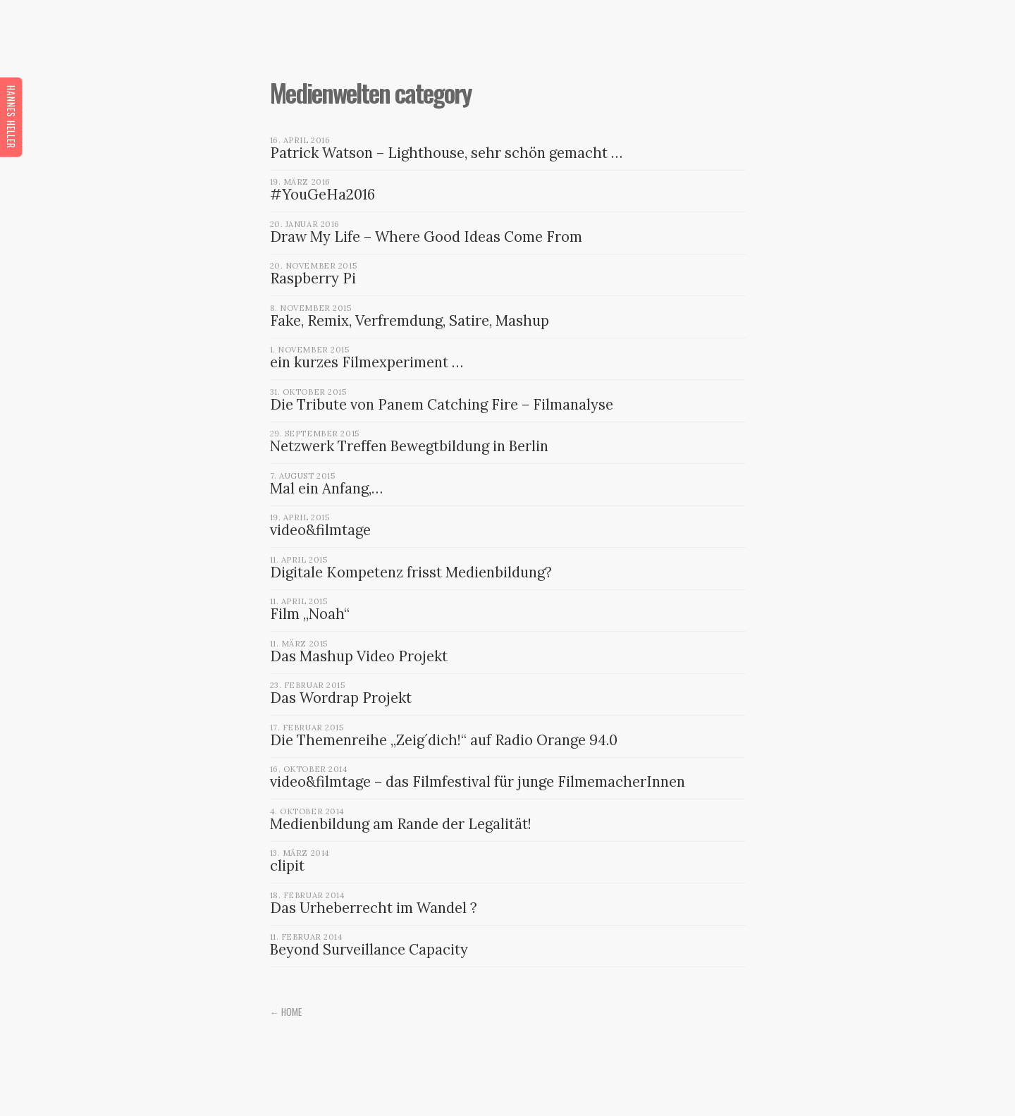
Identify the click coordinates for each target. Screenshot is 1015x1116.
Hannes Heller (11, 116)
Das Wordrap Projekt (341, 698)
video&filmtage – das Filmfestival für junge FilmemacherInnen (477, 782)
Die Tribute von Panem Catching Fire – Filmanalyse (441, 404)
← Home (286, 1012)
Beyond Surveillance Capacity (369, 949)
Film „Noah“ (310, 614)
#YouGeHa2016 (322, 194)
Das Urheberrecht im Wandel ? (373, 908)
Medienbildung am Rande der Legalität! (400, 824)
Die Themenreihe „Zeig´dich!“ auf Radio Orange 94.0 (443, 740)
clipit (287, 866)
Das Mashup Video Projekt (359, 656)
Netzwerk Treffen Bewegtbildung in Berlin (409, 446)
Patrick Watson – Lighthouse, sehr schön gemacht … (446, 153)
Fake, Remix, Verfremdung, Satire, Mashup (409, 321)
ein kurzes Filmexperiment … (366, 362)
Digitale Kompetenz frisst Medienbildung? (411, 572)
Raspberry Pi (313, 278)
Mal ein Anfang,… (326, 488)
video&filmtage (320, 530)
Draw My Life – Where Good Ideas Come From (426, 237)
